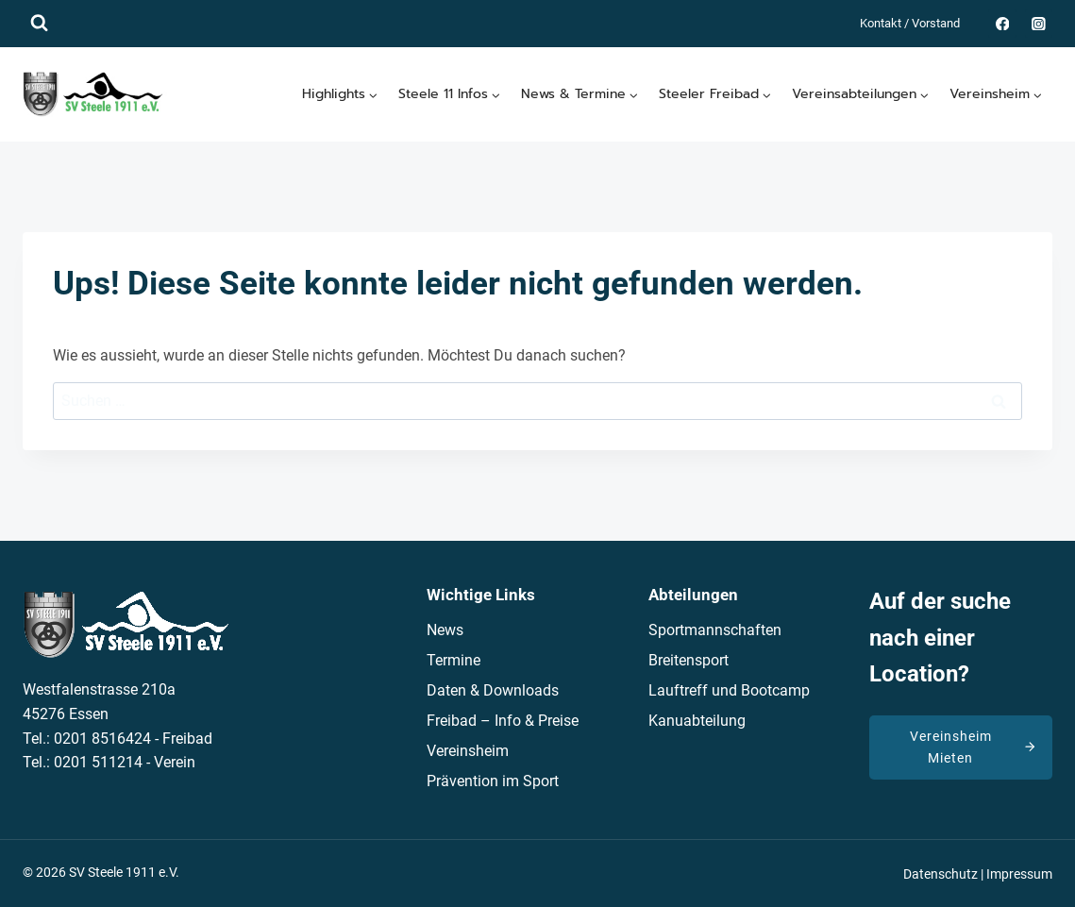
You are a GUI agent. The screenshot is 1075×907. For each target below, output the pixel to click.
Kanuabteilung (697, 721)
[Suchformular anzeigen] (39, 23)
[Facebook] (1002, 23)
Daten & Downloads (493, 690)
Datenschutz (940, 874)
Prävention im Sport (493, 781)
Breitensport (688, 660)
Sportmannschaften (714, 630)
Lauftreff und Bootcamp (729, 690)
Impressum (1019, 874)
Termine (453, 660)
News (445, 630)
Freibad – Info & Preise (503, 721)
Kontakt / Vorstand (910, 23)
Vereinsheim (468, 751)
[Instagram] (1038, 23)
